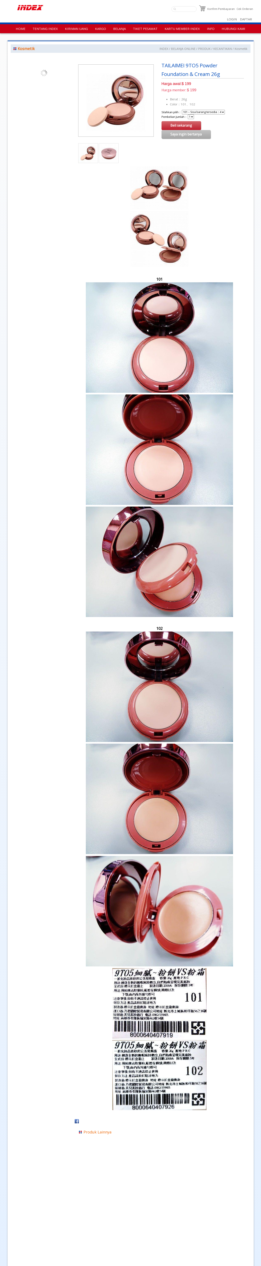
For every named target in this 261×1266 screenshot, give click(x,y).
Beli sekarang (181, 125)
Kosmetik (241, 49)
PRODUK (204, 49)
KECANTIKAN (222, 49)
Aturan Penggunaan (24, 1245)
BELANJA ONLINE (183, 49)
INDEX (163, 49)
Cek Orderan (245, 9)
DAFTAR (246, 19)
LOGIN (232, 19)
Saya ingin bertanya (186, 134)
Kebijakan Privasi (21, 1240)
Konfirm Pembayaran (221, 9)
